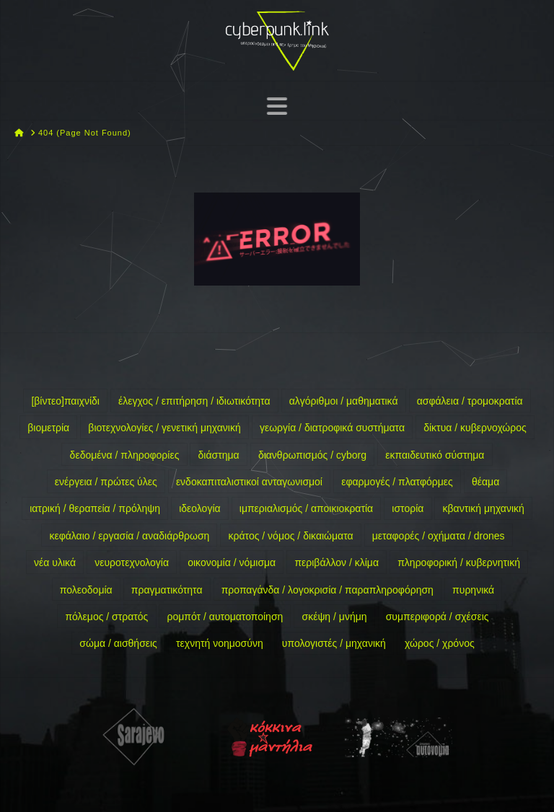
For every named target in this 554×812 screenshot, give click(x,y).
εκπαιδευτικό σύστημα (434, 455)
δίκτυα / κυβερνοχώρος (475, 427)
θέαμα (485, 481)
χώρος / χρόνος (440, 643)
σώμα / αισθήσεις (118, 643)
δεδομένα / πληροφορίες (125, 455)
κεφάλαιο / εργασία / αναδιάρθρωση (129, 536)
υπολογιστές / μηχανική (334, 643)
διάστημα (218, 455)
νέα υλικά (55, 562)
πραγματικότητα (167, 590)
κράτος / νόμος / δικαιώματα (291, 536)
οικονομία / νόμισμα (232, 562)
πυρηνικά (473, 590)
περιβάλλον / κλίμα (336, 562)
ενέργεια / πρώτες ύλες (106, 481)
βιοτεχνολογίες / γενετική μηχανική (164, 427)
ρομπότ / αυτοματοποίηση (225, 616)
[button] (277, 106)
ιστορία (407, 508)
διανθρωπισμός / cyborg (312, 455)
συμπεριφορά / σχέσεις (437, 616)
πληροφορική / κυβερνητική (458, 562)
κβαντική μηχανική (483, 508)
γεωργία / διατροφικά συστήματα (332, 427)
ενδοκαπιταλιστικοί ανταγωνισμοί (249, 481)
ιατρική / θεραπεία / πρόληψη (95, 508)
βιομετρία (48, 427)
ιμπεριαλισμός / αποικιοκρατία (306, 508)
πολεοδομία (86, 590)
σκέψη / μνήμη (334, 616)
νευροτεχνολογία (131, 562)
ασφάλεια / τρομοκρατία (470, 401)
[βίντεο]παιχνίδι (65, 401)
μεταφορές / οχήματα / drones (438, 536)
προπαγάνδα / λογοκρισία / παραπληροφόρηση (327, 590)
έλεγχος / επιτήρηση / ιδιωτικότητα (194, 401)
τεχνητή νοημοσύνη (219, 643)
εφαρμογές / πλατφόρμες (397, 481)
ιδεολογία (199, 508)
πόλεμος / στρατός (106, 616)
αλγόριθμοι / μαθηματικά (343, 401)
